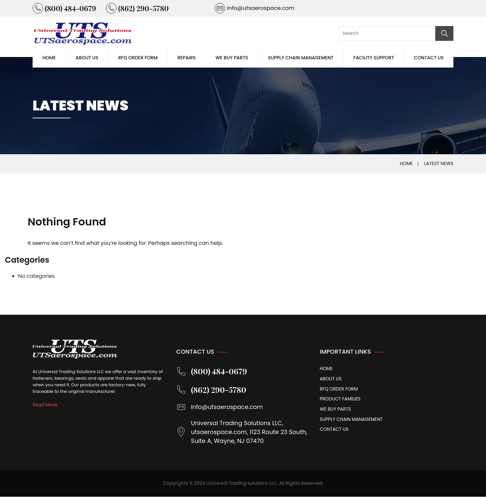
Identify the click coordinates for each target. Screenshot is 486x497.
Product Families (340, 399)
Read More (45, 404)
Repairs (186, 57)
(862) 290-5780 (211, 390)
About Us (87, 57)
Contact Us (429, 57)
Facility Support (373, 57)
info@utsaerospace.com (220, 407)
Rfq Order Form (138, 57)
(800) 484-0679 (212, 371)
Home (49, 57)
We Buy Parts (232, 57)
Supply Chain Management (301, 57)
